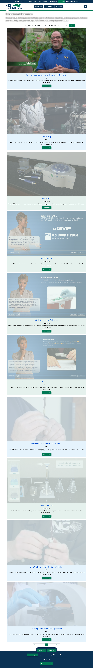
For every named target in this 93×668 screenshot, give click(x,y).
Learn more (46, 86)
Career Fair (24, 1)
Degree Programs (42, 1)
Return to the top (46, 664)
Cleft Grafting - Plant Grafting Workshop (46, 567)
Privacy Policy (46, 659)
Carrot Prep (46, 137)
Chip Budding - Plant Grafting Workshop (46, 443)
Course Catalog (32, 1)
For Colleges (38, 6)
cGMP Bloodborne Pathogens (46, 320)
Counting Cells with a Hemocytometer (46, 628)
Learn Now (62, 1)
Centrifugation (47, 198)
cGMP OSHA (46, 382)
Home (7, 10)
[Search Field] (79, 6)
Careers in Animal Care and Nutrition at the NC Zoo (47, 75)
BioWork (17, 1)
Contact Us (51, 650)
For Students (59, 6)
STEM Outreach (53, 1)
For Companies (49, 6)
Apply (72, 25)
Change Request (32, 655)
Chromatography (46, 505)
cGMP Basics (46, 258)
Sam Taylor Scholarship (72, 1)
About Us (41, 650)
